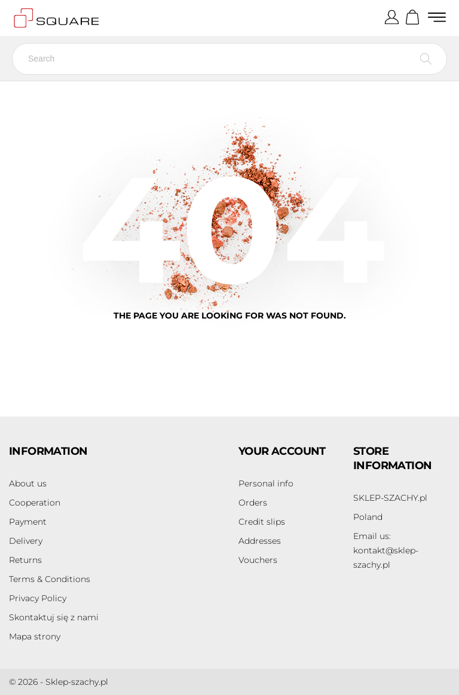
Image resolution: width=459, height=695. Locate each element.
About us (28, 483)
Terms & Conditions (49, 579)
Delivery (25, 540)
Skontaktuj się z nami (54, 617)
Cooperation (34, 502)
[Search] (229, 59)
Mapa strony (34, 636)
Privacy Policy (37, 598)
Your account (282, 451)
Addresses (259, 540)
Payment (28, 521)
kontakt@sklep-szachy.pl (385, 550)
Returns (25, 560)
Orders (252, 502)
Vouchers (257, 560)
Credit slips (261, 521)
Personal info (265, 483)
